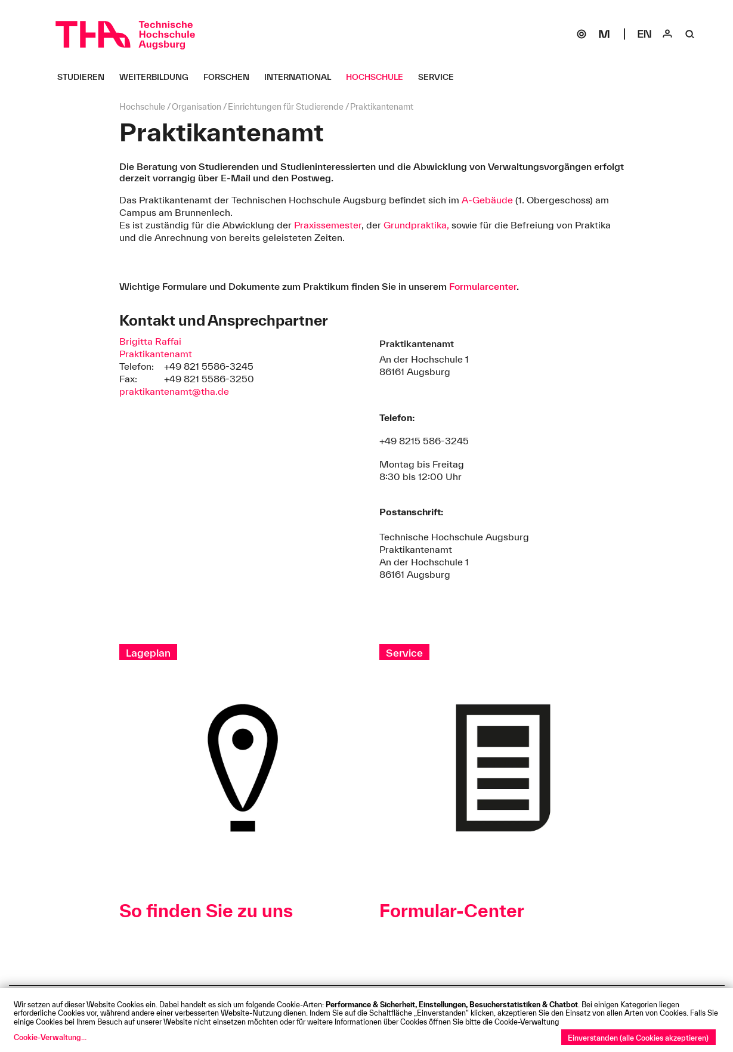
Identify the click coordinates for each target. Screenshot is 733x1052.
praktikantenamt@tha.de (174, 391)
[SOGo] (581, 34)
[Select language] (644, 34)
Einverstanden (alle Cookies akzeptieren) (638, 1038)
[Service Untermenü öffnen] (440, 77)
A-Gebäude (486, 199)
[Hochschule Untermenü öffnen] (379, 77)
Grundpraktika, (417, 224)
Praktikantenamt (155, 353)
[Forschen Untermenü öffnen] (230, 77)
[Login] (667, 34)
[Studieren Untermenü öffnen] (85, 77)
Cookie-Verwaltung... (50, 1037)
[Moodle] (604, 34)
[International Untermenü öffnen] (302, 77)
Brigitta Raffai (150, 341)
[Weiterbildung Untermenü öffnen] (158, 77)
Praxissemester (327, 224)
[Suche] (690, 34)
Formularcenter (482, 286)
